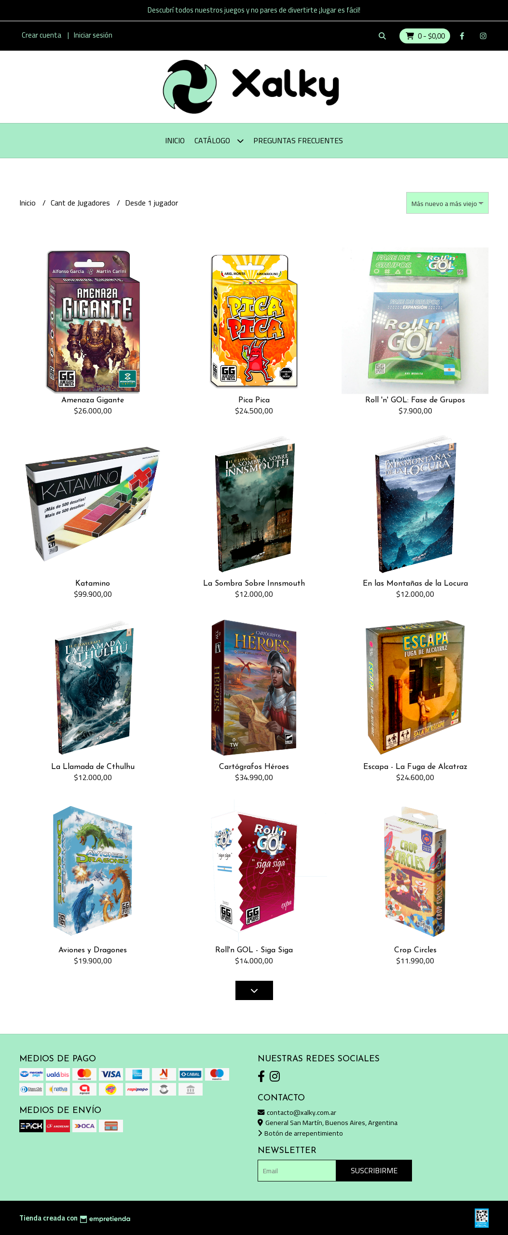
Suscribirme (374, 1170)
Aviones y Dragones (92, 950)
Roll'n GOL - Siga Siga (254, 950)
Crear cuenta (41, 35)
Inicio (175, 140)
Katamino (92, 584)
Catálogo (219, 140)
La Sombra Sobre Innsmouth (254, 584)
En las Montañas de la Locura (415, 584)
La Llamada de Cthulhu (93, 767)
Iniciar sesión (93, 35)
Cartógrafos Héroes (254, 767)
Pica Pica (254, 400)
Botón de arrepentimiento (300, 1132)
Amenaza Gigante (92, 400)
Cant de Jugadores (81, 202)
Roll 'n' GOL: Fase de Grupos (415, 400)
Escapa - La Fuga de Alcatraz (415, 767)
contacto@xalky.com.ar (297, 1112)
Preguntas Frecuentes (298, 140)
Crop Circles (415, 950)
